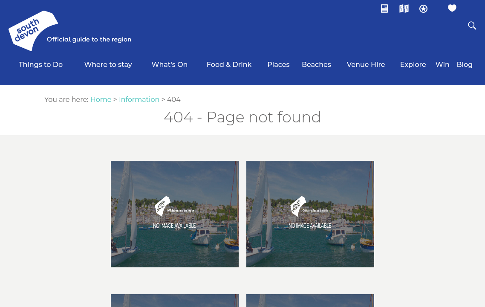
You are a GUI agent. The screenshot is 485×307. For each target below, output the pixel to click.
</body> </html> (242, 153)
